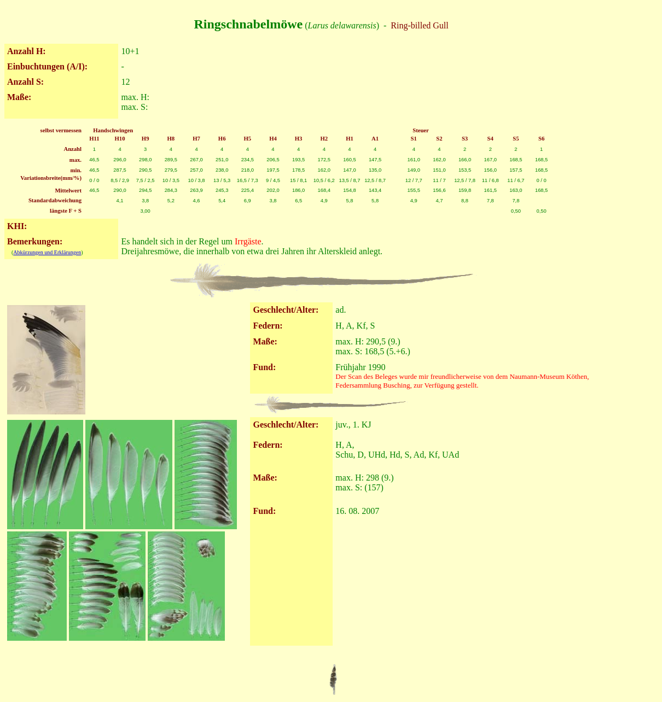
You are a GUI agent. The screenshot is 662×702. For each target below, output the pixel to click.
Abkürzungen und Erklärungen (47, 252)
